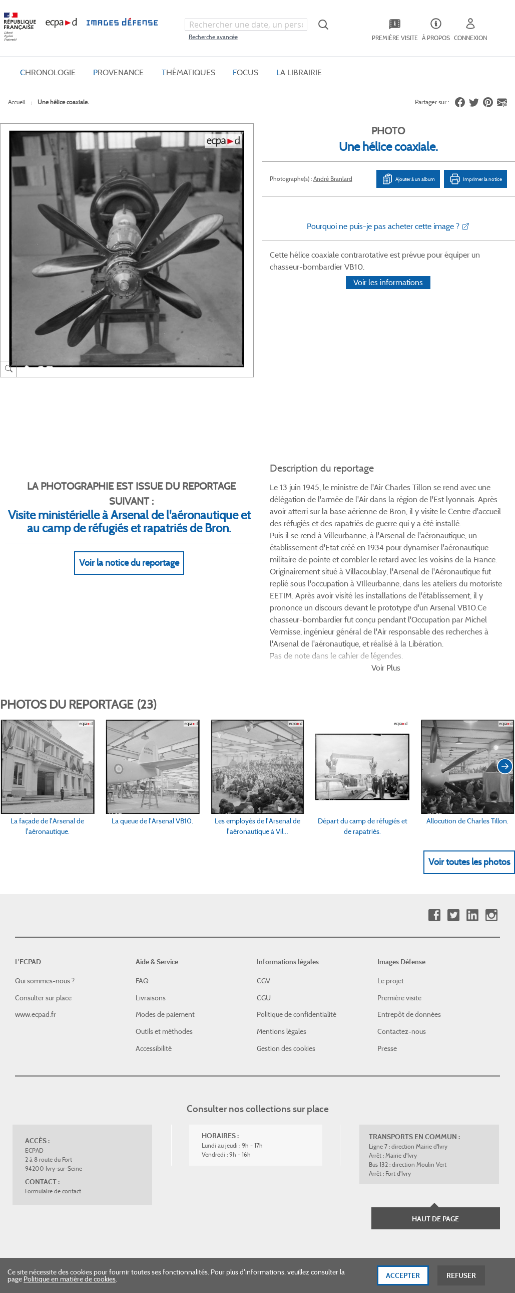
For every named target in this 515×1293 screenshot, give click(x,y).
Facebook (434, 820)
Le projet (390, 886)
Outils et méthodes (164, 936)
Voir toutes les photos (469, 766)
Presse (387, 953)
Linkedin (472, 820)
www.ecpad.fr (35, 919)
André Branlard (332, 178)
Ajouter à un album (408, 179)
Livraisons (151, 902)
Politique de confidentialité (296, 919)
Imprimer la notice (475, 179)
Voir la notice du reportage (129, 550)
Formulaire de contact (53, 1096)
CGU (264, 902)
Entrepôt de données (409, 919)
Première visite (399, 902)
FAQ (142, 886)
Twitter (453, 820)
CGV (263, 886)
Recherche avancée (213, 37)
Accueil (17, 102)
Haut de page (435, 1124)
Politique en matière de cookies (70, 1283)
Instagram (491, 820)
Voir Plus (385, 572)
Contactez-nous (401, 936)
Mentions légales (281, 936)
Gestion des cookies (286, 953)
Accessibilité (154, 953)
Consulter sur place (43, 902)
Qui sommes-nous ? (45, 886)
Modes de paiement (165, 919)
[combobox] (246, 25)
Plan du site (279, 1183)
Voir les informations (388, 295)
